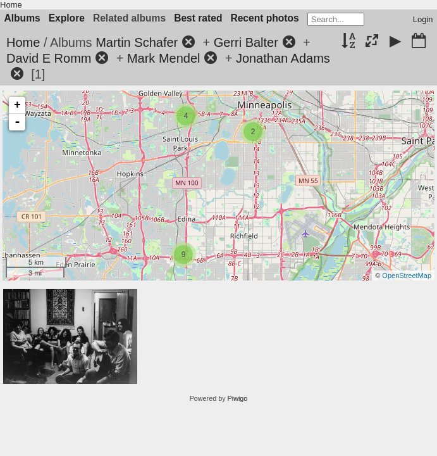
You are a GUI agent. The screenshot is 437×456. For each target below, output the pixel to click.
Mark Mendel (163, 58)
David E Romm (48, 58)
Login (423, 19)
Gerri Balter (246, 42)
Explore (67, 18)
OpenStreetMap (406, 275)
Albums (22, 18)
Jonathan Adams (283, 58)
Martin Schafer (136, 42)
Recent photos (264, 18)
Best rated (198, 18)
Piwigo (238, 398)
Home (11, 5)
